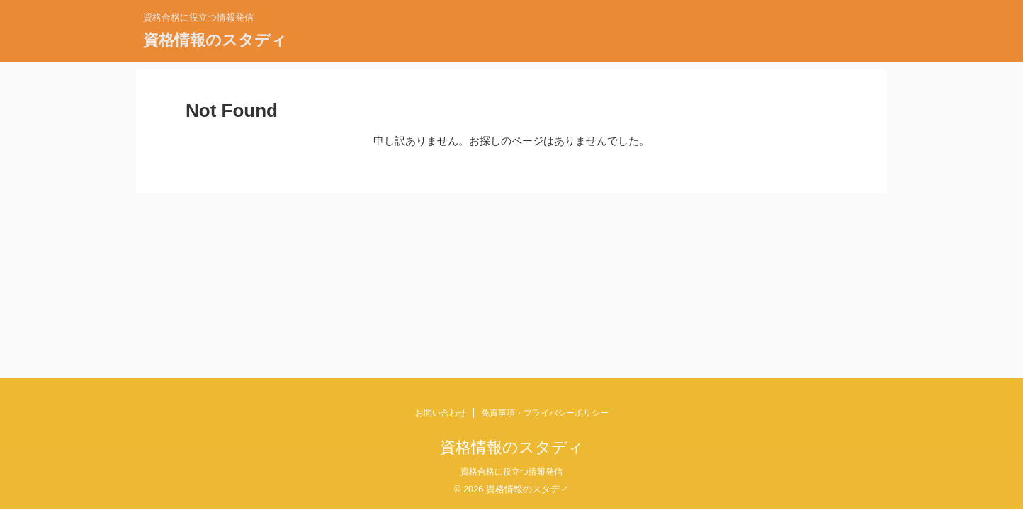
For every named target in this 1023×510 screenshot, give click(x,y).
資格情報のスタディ (215, 40)
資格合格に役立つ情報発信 (511, 472)
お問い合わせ (440, 413)
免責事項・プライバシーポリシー (545, 413)
